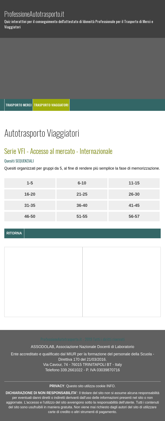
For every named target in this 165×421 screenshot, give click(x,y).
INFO (111, 386)
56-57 (134, 216)
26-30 (134, 194)
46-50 (29, 216)
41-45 (134, 205)
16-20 (29, 194)
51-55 (81, 216)
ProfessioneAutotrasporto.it (34, 14)
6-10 (82, 183)
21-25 (81, 194)
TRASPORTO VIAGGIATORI (51, 104)
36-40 (81, 205)
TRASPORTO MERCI (19, 104)
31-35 (29, 205)
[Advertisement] (82, 68)
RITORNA (14, 233)
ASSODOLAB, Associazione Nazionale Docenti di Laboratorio (82, 347)
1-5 (30, 183)
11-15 (134, 183)
